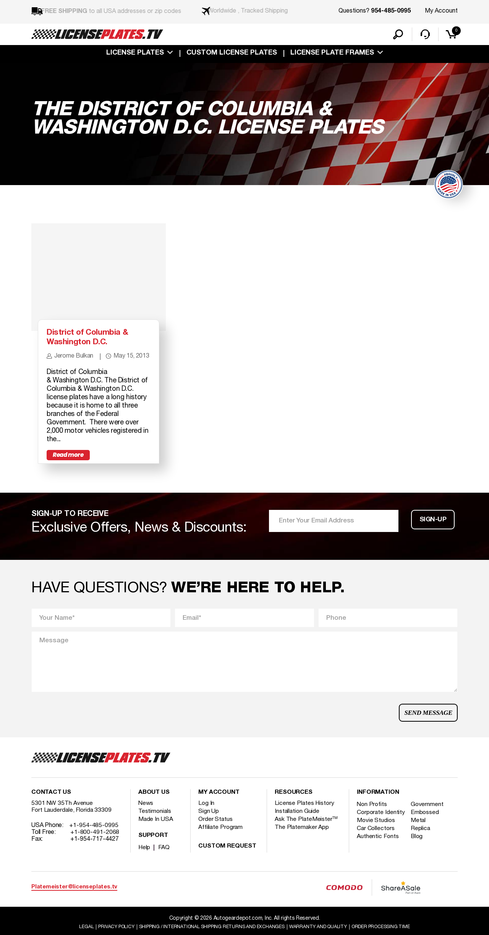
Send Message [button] (427, 722)
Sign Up (208, 822)
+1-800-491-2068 (95, 843)
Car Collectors (376, 846)
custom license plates (231, 54)
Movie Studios (376, 838)
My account (219, 803)
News (146, 814)
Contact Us (51, 803)
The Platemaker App (302, 838)
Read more (69, 463)
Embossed (426, 823)
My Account (441, 11)
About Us (154, 803)
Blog (418, 854)
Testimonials (155, 822)
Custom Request (227, 857)
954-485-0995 (391, 11)
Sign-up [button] (433, 530)
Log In (206, 814)
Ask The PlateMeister (306, 830)
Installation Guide (298, 822)
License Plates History (305, 814)
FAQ (164, 858)
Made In (155, 830)
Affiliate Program (221, 838)
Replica (422, 846)
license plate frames (332, 54)
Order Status (215, 830)
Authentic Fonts (378, 854)
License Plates (135, 54)
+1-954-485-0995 (93, 836)
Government (428, 815)
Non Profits (372, 815)
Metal (419, 838)
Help (144, 858)
